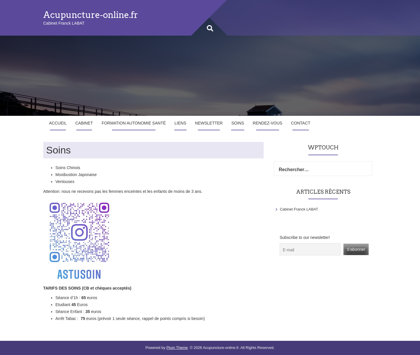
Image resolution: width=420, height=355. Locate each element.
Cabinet (84, 123)
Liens (180, 123)
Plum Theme (177, 347)
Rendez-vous (267, 123)
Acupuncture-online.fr (90, 15)
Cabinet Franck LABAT (299, 209)
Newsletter (209, 123)
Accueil (58, 123)
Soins (237, 123)
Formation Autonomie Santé (134, 123)
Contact (300, 123)
